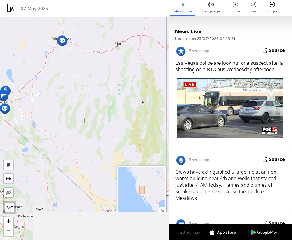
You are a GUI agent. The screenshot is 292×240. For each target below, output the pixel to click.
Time (235, 7)
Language (211, 7)
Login (272, 7)
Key (254, 7)
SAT (10, 207)
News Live (183, 7)
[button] (62, 41)
